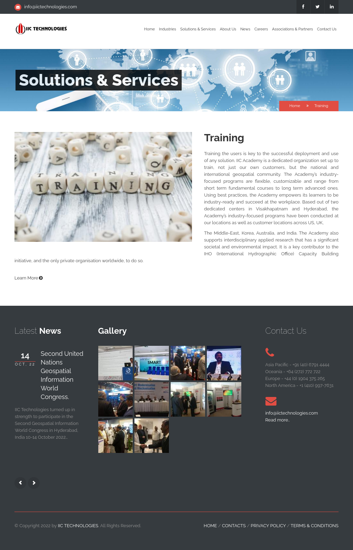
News (245, 29)
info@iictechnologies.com (50, 6)
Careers (261, 29)
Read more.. (277, 420)
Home (149, 29)
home (210, 525)
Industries (167, 29)
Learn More (26, 278)
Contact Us (326, 29)
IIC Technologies (78, 525)
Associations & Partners (292, 29)
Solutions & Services (198, 29)
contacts (234, 525)
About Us (228, 29)
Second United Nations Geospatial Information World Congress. (62, 375)
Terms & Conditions (315, 525)
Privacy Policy (268, 525)
